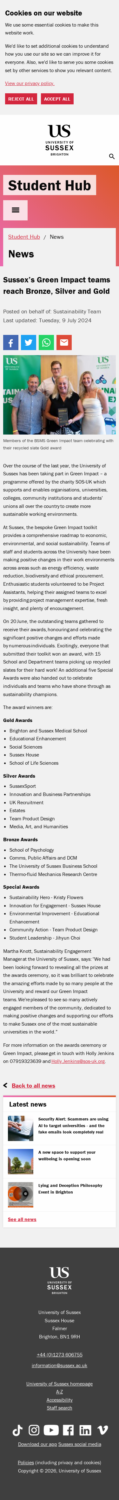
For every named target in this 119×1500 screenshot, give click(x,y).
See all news (22, 1219)
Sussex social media (79, 1444)
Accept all (57, 99)
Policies (26, 1462)
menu (15, 210)
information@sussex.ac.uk (59, 1365)
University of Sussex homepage (59, 1383)
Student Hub (49, 185)
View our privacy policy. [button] (30, 83)
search (112, 156)
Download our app (37, 1444)
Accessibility (60, 1400)
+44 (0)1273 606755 (60, 1354)
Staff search (59, 1407)
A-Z (59, 1391)
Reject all (21, 99)
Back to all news (33, 1085)
